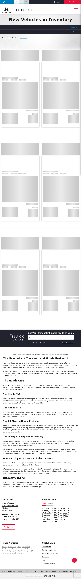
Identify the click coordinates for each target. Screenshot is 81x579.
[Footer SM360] (50, 576)
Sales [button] (44, 503)
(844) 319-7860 (14, 514)
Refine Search (73, 27)
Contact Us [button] (8, 527)
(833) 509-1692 (13, 517)
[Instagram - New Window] (9, 534)
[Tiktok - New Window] (14, 534)
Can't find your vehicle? (68, 342)
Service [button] (50, 503)
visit (50, 451)
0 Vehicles (23, 38)
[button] (7, 2)
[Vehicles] (51, 337)
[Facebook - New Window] (4, 534)
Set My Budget (73, 31)
